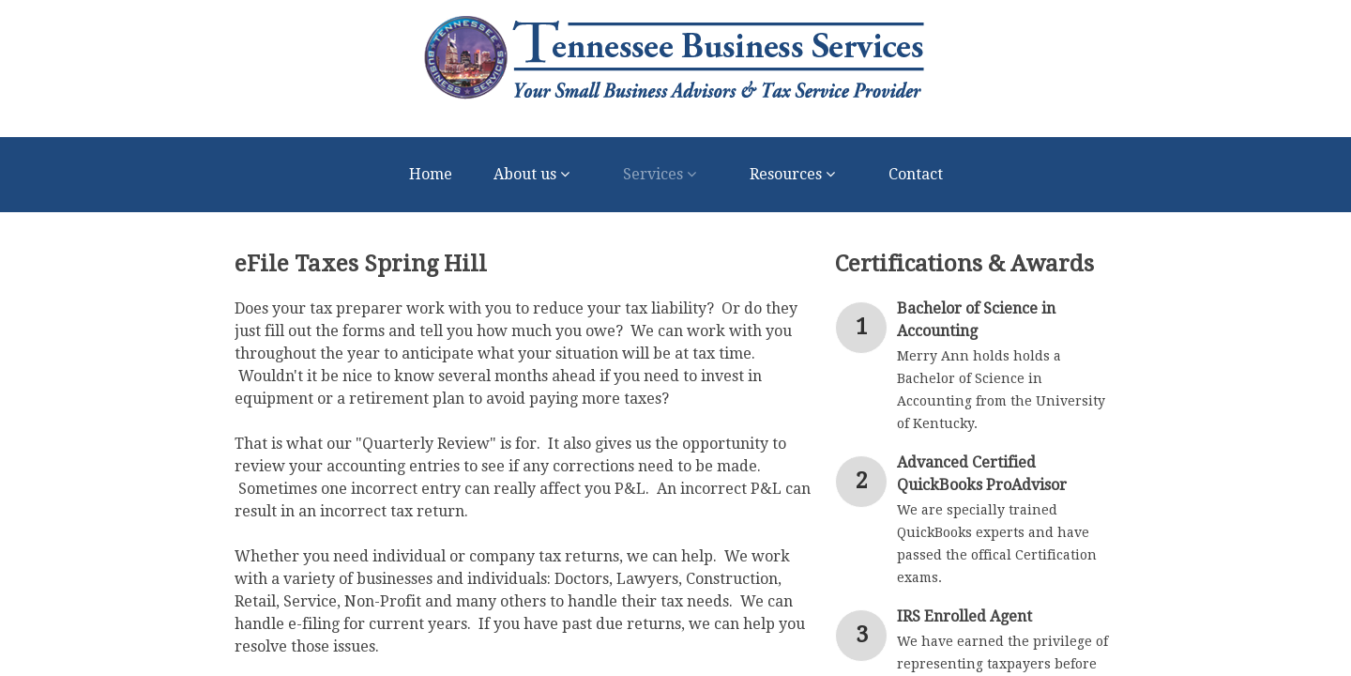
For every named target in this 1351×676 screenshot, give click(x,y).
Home (430, 174)
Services (665, 174)
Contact (915, 174)
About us (537, 174)
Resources (798, 174)
